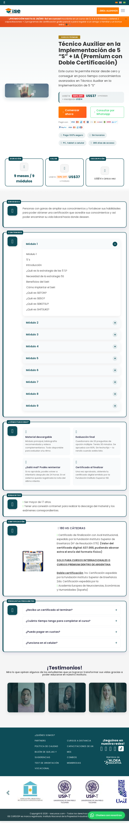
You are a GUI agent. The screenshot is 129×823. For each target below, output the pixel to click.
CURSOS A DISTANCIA (79, 740)
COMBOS (72, 757)
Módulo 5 (32, 358)
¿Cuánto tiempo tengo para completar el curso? (58, 621)
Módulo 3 (32, 334)
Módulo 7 (32, 382)
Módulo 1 (32, 244)
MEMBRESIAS (74, 762)
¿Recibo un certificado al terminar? (49, 610)
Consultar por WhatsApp (104, 112)
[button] (108, 10)
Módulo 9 (32, 406)
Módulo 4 (32, 346)
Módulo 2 (32, 323)
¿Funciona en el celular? (42, 643)
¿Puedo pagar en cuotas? (43, 632)
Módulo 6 (32, 370)
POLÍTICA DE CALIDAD (46, 746)
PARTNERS (40, 740)
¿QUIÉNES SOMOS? (45, 735)
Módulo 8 (32, 394)
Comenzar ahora (71, 112)
